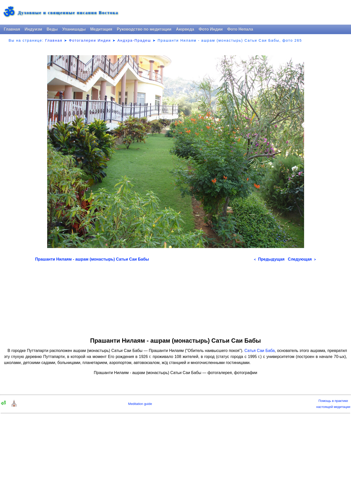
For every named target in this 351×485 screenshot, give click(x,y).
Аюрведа (185, 29)
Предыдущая (269, 259)
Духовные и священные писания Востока (68, 12)
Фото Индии (211, 29)
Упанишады (74, 29)
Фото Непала (240, 29)
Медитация (101, 29)
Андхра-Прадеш (134, 40)
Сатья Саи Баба (259, 350)
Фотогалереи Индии (90, 40)
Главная (12, 29)
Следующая (302, 259)
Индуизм (33, 29)
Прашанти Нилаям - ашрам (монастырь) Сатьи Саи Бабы (92, 259)
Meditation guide (140, 404)
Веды (52, 29)
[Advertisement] (175, 298)
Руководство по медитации (144, 29)
